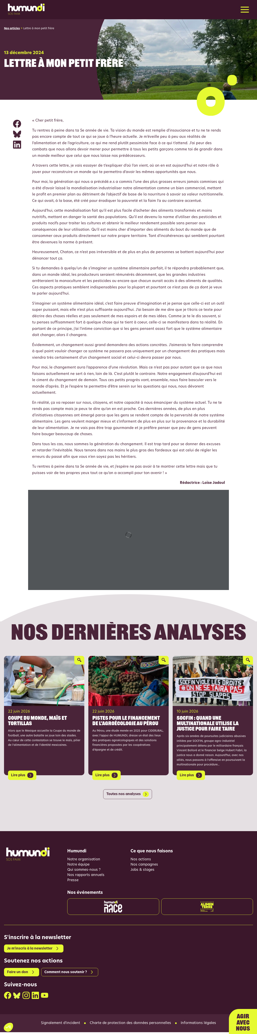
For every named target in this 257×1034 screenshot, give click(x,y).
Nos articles (12, 28)
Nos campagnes (145, 865)
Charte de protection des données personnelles (131, 1025)
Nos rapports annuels (86, 876)
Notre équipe (79, 865)
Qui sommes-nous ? (84, 871)
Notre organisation (84, 860)
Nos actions (141, 860)
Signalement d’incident (58, 1025)
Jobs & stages (143, 871)
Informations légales (201, 1025)
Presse (73, 881)
